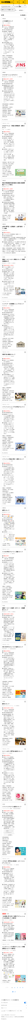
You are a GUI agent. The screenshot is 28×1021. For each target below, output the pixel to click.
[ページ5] (23, 987)
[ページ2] (15, 987)
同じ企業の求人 (5, 119)
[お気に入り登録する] (25, 18)
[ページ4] (20, 987)
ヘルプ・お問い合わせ (5, 1014)
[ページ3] (17, 987)
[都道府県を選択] (7, 6)
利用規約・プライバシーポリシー (7, 1016)
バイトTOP (3, 1010)
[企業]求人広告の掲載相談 (19, 1016)
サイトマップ (12, 1014)
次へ (13, 991)
